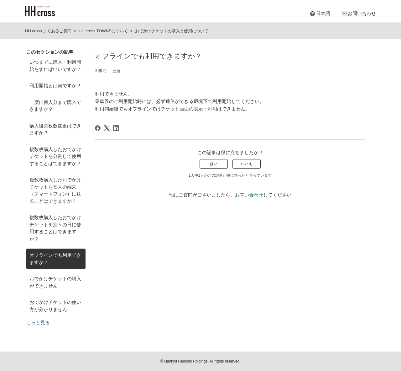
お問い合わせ (249, 194)
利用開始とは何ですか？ (55, 85)
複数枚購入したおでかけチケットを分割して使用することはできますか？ (55, 156)
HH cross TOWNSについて (103, 31)
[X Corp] (107, 128)
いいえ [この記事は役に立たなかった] (246, 164)
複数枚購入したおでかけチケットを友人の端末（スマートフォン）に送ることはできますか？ (55, 190)
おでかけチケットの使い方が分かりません (55, 305)
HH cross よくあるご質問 (48, 31)
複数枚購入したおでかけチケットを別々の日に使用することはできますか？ (55, 228)
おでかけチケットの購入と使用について (171, 31)
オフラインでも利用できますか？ (55, 258)
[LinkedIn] (116, 128)
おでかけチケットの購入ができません (55, 282)
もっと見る (38, 322)
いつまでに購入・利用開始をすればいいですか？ (55, 65)
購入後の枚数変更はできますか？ (55, 129)
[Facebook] (98, 128)
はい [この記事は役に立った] (213, 164)
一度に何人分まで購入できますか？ (55, 105)
